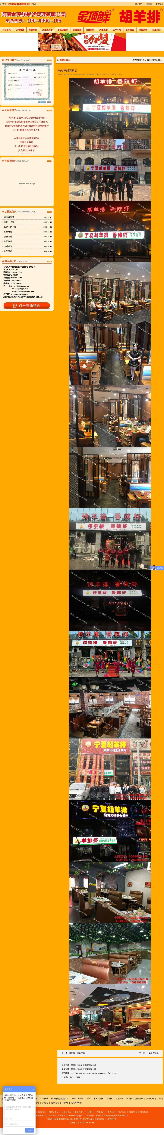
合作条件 (28, 236)
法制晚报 (150, 1099)
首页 (149, 60)
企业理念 (28, 231)
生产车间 (117, 30)
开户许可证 (27, 64)
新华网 (109, 1099)
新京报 (129, 1099)
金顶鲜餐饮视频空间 (59, 1099)
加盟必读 (77, 30)
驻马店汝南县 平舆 (77, 1053)
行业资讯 (90, 30)
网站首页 (138, 4)
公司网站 (44, 1099)
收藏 (66, 1077)
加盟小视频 (28, 221)
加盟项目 (33, 30)
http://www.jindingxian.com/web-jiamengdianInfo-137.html (94, 1073)
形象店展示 (63, 30)
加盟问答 (28, 241)
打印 (72, 1077)
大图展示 (103, 30)
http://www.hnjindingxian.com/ (74, 74)
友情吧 (36, 1103)
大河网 (45, 1103)
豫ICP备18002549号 (86, 1123)
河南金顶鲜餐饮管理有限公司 (19, 4)
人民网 (160, 1099)
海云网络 (55, 1103)
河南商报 (139, 1099)
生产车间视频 (28, 226)
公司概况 (149, 4)
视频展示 (143, 30)
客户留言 (130, 30)
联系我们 (159, 4)
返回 (78, 1077)
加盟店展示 (47, 30)
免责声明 (111, 1119)
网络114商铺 (76, 1103)
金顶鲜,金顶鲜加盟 (44, 47)
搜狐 (88, 1099)
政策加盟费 (28, 217)
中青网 (65, 1103)
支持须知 (28, 246)
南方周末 (119, 1099)
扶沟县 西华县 (153, 1053)
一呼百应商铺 (77, 1099)
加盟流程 (28, 251)
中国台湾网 (98, 1099)
